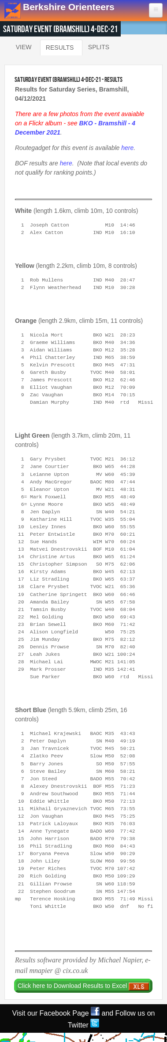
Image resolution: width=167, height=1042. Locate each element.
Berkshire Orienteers (69, 7)
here (127, 147)
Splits (98, 47)
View (24, 47)
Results (60, 45)
